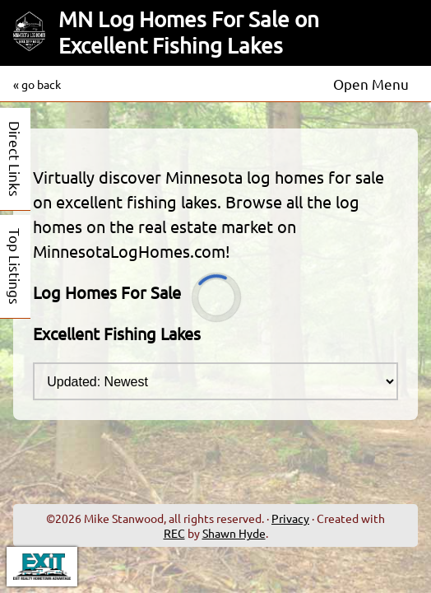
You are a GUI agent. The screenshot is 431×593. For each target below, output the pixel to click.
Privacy (290, 518)
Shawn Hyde (234, 532)
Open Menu (371, 83)
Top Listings (15, 266)
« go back (37, 84)
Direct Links (15, 159)
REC (174, 532)
